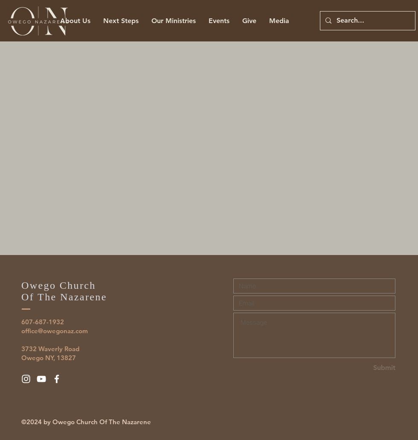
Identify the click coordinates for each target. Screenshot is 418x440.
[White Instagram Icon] (26, 378)
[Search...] (367, 21)
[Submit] (365, 368)
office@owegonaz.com (54, 331)
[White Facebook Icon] (56, 378)
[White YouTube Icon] (41, 378)
